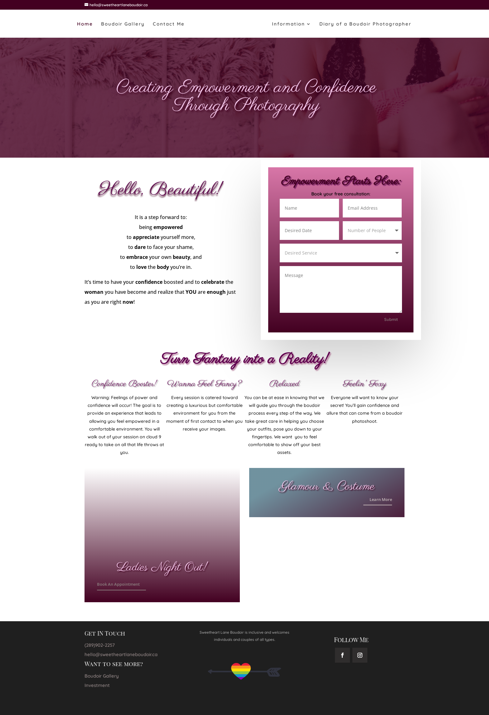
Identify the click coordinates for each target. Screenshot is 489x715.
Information (288, 24)
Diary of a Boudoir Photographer (365, 24)
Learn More (379, 499)
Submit (388, 317)
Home (85, 24)
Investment (97, 685)
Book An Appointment (118, 584)
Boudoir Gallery (123, 24)
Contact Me (169, 24)
